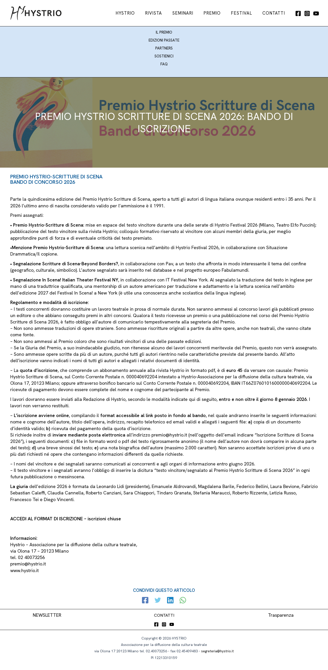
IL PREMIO (164, 31)
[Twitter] (158, 598)
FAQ (164, 61)
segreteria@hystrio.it (217, 648)
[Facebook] (298, 13)
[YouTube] (316, 13)
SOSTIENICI (164, 54)
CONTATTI (164, 612)
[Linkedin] (170, 598)
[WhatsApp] (181, 598)
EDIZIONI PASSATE (164, 39)
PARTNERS (164, 46)
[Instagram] (307, 13)
